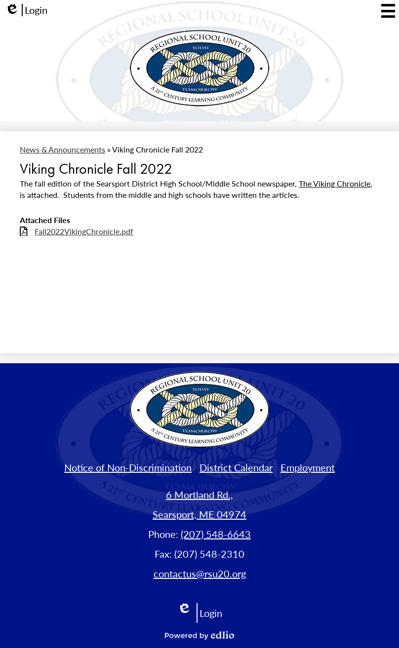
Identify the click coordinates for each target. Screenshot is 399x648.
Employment (307, 467)
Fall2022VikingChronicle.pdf (84, 231)
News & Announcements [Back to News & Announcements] (62, 149)
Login (26, 10)
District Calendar (236, 467)
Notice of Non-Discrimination (128, 467)
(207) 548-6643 (216, 534)
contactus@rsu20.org (200, 573)
